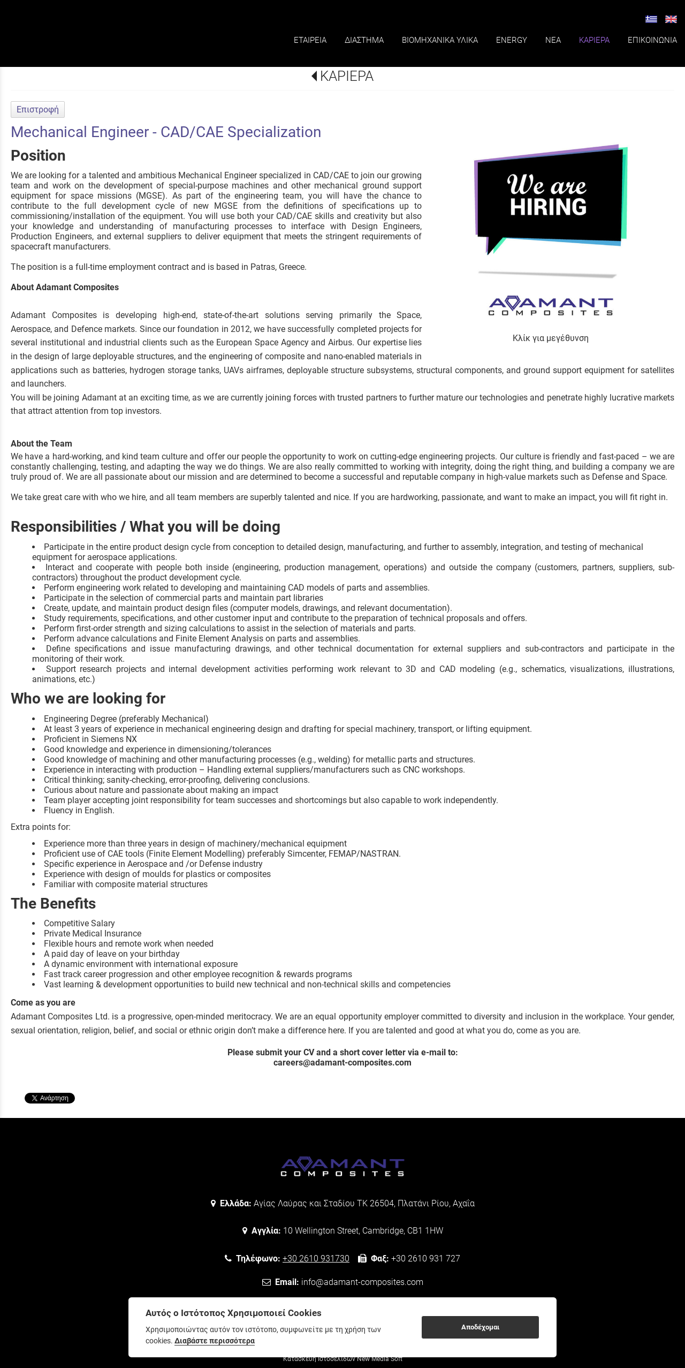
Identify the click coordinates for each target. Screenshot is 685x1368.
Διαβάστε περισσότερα (214, 1340)
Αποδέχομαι (480, 1327)
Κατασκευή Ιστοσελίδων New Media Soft (342, 1359)
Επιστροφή (38, 109)
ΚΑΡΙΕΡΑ (347, 76)
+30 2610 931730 (316, 1258)
